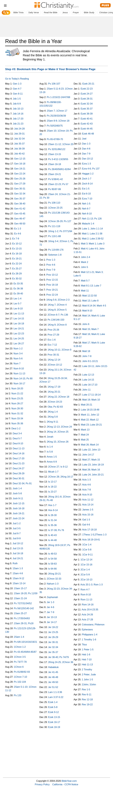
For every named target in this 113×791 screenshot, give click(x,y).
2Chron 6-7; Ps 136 (58, 314)
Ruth (15, 563)
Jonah (50, 436)
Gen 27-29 (19, 183)
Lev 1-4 (17, 298)
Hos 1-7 (52, 505)
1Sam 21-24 (20, 598)
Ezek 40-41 (87, 118)
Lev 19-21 (19, 328)
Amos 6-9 (52, 461)
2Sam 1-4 (19, 637)
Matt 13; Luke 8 (90, 300)
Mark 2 (84, 262)
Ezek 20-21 (88, 83)
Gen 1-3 (17, 83)
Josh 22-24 (18, 518)
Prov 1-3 (50, 260)
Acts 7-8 (86, 489)
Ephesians (87, 629)
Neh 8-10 (87, 213)
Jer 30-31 (53, 642)
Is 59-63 (52, 563)
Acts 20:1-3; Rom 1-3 (91, 584)
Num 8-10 (19, 368)
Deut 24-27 (18, 468)
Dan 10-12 (87, 158)
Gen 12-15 (19, 158)
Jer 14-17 (52, 622)
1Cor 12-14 (86, 559)
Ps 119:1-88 (54, 236)
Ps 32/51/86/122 (56, 149)
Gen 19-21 (19, 168)
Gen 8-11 (18, 93)
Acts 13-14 (87, 504)
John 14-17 (88, 454)
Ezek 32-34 (87, 103)
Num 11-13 (19, 373)
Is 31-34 (52, 520)
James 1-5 (87, 509)
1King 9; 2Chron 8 (57, 324)
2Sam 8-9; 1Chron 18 (58, 120)
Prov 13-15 (52, 280)
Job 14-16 (18, 113)
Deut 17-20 (18, 458)
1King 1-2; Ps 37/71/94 (60, 231)
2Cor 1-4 (85, 569)
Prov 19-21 (52, 290)
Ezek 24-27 (87, 93)
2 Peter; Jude (89, 674)
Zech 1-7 (86, 178)
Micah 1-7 (53, 471)
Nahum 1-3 (52, 583)
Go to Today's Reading (17, 78)
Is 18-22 (52, 486)
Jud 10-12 (18, 543)
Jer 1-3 (50, 602)
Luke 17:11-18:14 (91, 394)
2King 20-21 (54, 573)
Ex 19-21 (17, 258)
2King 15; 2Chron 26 (57, 441)
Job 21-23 (18, 123)
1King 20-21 (54, 392)
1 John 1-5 (87, 679)
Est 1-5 (85, 188)
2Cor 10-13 (86, 579)
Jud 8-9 (17, 538)
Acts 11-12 (87, 499)
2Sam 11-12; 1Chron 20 (60, 144)
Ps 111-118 (54, 226)
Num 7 (17, 363)
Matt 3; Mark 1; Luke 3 (92, 243)
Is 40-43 (52, 535)
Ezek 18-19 (54, 727)
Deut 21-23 (18, 463)
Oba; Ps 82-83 (55, 406)
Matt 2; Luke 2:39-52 (93, 238)
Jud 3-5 (17, 528)
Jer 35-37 (53, 652)
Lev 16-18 (19, 323)
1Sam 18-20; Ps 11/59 (25, 593)
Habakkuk (53, 667)
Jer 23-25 (53, 632)
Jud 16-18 (18, 553)
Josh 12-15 (18, 503)
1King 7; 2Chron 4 (57, 304)
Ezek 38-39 (87, 113)
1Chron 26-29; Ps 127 (59, 221)
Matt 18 (86, 351)
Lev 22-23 (19, 333)
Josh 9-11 (18, 498)
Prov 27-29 (53, 334)
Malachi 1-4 (88, 223)
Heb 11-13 (87, 664)
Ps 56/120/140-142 (24, 608)
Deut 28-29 (18, 473)
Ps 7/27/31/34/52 (23, 603)
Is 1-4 (50, 446)
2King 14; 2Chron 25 (57, 431)
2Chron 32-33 (54, 578)
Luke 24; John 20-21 (93, 474)
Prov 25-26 (53, 329)
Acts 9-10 (87, 494)
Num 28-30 (17, 408)
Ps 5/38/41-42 (55, 179)
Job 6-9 (17, 103)
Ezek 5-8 (52, 707)
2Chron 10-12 (55, 364)
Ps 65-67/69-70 (55, 139)
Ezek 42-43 (87, 123)
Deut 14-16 (18, 453)
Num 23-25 (17, 398)
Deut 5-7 (17, 438)
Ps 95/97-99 (54, 189)
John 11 (86, 389)
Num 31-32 (17, 413)
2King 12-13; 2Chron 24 (59, 426)
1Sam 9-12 (18, 578)
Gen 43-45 (19, 213)
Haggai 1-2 (87, 173)
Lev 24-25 (19, 338)
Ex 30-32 (17, 278)
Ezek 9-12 (53, 712)
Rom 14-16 (87, 604)
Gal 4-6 (86, 524)
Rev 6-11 (86, 694)
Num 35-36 (17, 423)
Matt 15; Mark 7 (90, 329)
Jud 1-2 (17, 523)
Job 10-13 (18, 108)
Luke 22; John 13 (91, 449)
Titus (84, 644)
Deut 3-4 (17, 433)
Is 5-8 (50, 451)
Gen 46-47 (19, 218)
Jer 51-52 (53, 687)
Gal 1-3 (86, 519)
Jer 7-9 (50, 612)
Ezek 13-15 (54, 717)
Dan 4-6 (86, 148)
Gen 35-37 (19, 198)
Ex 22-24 (17, 263)
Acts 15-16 (87, 514)
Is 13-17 (52, 481)
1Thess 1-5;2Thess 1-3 (94, 534)
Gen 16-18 (19, 163)
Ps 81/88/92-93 (22, 672)
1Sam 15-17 (20, 588)
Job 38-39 (19, 148)
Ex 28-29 (17, 273)
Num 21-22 (17, 393)
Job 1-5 (17, 98)
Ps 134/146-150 (56, 319)
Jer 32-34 (53, 647)
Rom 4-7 (84, 589)
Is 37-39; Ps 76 (56, 530)
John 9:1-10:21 (90, 361)
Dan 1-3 (86, 143)
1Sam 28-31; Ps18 (24, 623)
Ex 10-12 (17, 243)
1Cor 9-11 (87, 554)
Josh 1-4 (17, 488)
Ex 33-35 (18, 283)
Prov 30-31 (53, 354)
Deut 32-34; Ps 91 (22, 483)
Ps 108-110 (54, 202)
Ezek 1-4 (52, 702)
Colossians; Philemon (93, 624)
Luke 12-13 (88, 374)
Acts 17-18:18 (89, 529)
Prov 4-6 (50, 265)
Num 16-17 (19, 383)
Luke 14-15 (88, 379)
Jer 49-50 (53, 682)
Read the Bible (50, 12)
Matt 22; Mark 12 (90, 419)
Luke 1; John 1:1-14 (92, 228)
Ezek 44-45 (87, 128)
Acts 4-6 (86, 484)
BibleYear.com (69, 781)
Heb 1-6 (86, 654)
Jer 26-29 (53, 637)
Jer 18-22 (53, 627)
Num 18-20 (17, 388)
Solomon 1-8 (55, 255)
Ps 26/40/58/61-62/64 (59, 169)
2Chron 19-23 (55, 401)
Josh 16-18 (18, 508)
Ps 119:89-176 (55, 250)
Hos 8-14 (53, 510)
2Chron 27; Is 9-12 (58, 466)
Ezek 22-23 (87, 88)
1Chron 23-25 (55, 207)
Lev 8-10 (18, 308)
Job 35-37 (19, 143)
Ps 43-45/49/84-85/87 (25, 652)
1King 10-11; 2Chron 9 (59, 349)
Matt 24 (85, 434)
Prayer (76, 12)
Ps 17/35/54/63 (22, 618)
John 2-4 (85, 257)
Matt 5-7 (85, 280)
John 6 (85, 324)
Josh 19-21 (18, 513)
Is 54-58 (52, 558)
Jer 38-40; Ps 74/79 (58, 657)
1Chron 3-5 (20, 657)
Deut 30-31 (18, 478)
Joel (84, 138)
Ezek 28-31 (87, 98)
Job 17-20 (18, 118)
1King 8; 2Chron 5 (57, 309)
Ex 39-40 (18, 293)
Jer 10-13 (52, 617)
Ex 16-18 (17, 253)
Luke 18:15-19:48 (90, 409)
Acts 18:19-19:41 (91, 539)
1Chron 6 (19, 667)
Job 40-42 (19, 153)
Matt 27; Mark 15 (91, 459)
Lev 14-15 (19, 318)
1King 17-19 (54, 387)
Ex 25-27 (17, 268)
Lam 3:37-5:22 (55, 697)
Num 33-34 (17, 418)
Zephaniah (52, 597)
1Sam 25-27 (20, 613)
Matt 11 (85, 290)
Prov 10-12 (52, 275)
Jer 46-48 (53, 677)
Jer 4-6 (50, 607)
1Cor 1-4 (86, 544)
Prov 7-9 (50, 270)
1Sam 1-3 (18, 568)
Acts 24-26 (87, 614)
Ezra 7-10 (87, 198)
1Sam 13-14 (19, 583)
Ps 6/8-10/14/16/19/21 (25, 642)
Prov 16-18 (52, 285)
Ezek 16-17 (54, 722)
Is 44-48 (52, 540)
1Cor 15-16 (86, 564)
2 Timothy (87, 669)
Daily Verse (33, 12)
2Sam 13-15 (54, 154)
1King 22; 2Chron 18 (58, 397)
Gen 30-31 (19, 188)
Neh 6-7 (86, 208)
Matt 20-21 (86, 404)
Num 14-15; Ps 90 (23, 378)
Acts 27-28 (87, 619)
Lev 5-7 (17, 303)
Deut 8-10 (18, 443)
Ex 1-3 (17, 228)
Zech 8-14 (87, 183)
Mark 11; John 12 (90, 414)
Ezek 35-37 (87, 108)
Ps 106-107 (54, 83)
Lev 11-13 (19, 313)
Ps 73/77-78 (20, 662)
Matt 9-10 (87, 310)
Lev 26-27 (19, 343)
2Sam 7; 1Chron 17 (57, 110)
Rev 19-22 (87, 704)
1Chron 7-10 (20, 677)
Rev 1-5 (86, 689)
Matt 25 (85, 439)
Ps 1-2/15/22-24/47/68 (58, 97)
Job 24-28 (19, 128)
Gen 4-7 (17, 88)
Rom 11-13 (86, 599)
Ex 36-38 (18, 288)
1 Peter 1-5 (87, 649)
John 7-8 (86, 356)
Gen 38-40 (19, 203)
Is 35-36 (52, 525)
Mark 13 (85, 429)
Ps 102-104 (20, 682)
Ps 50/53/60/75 (55, 125)
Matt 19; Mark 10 (91, 399)
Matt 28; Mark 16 (91, 469)
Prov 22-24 (52, 295)
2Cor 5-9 (85, 574)
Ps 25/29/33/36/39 (56, 115)
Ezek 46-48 (88, 133)
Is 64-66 (52, 568)
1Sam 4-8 (18, 573)
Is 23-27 (52, 491)
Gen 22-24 (19, 173)
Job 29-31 (19, 133)
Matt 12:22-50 (89, 295)
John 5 (84, 267)
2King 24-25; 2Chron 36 (60, 662)
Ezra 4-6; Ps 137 (90, 168)
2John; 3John (89, 684)
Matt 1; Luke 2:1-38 (92, 233)
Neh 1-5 (86, 203)
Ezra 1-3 (86, 163)
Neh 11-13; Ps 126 (92, 218)
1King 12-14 (54, 359)
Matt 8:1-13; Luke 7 (91, 285)
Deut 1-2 (15, 428)
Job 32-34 (19, 138)
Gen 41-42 (19, 208)
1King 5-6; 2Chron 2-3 (57, 299)
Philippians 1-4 (89, 634)
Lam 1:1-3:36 (55, 692)
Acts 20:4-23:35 (90, 609)
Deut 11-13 (18, 448)
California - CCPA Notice (65, 784)
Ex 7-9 (15, 238)
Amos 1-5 (52, 456)
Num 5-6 (18, 358)
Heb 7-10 (87, 659)
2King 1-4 (53, 411)
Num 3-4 (18, 353)
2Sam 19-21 (54, 174)
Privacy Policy (42, 784)
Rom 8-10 (85, 594)
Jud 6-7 (17, 533)
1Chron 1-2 (20, 647)
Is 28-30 (52, 515)
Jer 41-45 (53, 672)
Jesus (65, 12)
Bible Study (89, 12)
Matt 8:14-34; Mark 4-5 (94, 305)
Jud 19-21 (18, 558)
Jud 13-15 (18, 548)
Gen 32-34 (19, 193)
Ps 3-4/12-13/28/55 (58, 159)
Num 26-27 (17, 403)
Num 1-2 (18, 348)
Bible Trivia (18, 12)
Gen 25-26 (19, 178)
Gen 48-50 (19, 223)
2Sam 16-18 (54, 164)
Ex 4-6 (17, 233)
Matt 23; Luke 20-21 (91, 424)
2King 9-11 (52, 421)
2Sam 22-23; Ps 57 (58, 184)
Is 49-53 (52, 553)
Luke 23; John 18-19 (93, 464)
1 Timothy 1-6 (89, 639)
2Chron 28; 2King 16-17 (60, 476)
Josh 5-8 (17, 493)
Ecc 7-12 (52, 344)
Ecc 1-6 (52, 339)
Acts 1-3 (86, 479)
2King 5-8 (53, 416)
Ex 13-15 (17, 248)
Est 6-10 (86, 193)
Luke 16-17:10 (89, 384)
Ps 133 (17, 695)
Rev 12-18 (87, 699)
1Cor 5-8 (86, 549)
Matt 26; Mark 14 (90, 444)
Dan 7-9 (86, 153)
